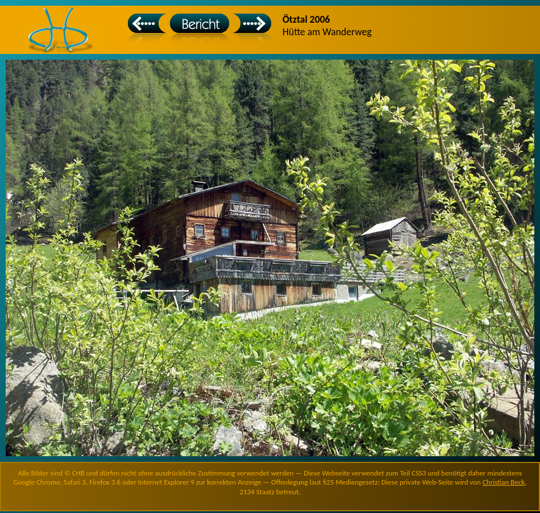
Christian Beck (504, 482)
